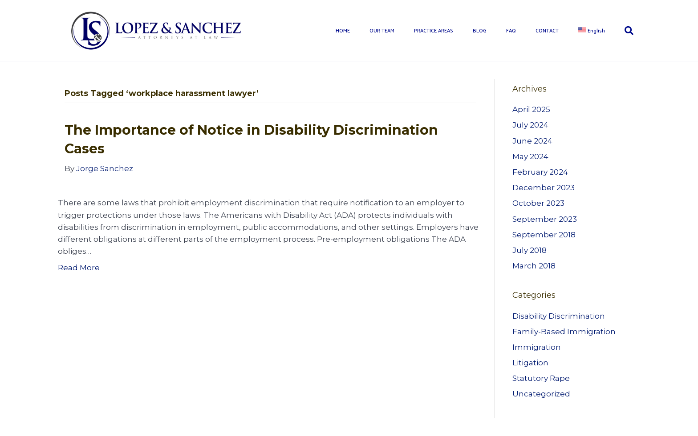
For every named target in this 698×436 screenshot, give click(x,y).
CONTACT (547, 30)
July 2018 (529, 250)
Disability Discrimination (558, 316)
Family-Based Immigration (564, 331)
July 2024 (530, 124)
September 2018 (544, 234)
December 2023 (543, 187)
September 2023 (544, 219)
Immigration (536, 347)
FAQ (511, 30)
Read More (79, 267)
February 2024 (540, 172)
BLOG (480, 30)
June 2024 (532, 140)
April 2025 (531, 109)
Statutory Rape (541, 378)
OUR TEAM (381, 30)
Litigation (530, 362)
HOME (343, 30)
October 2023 (538, 203)
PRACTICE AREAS (433, 30)
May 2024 (530, 156)
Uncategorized (541, 393)
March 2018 (534, 265)
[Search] (624, 30)
